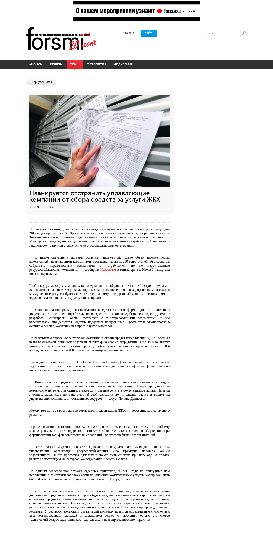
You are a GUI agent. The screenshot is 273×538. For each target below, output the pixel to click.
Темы (75, 64)
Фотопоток (96, 64)
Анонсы (36, 64)
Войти (149, 33)
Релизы (56, 64)
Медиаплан (123, 64)
